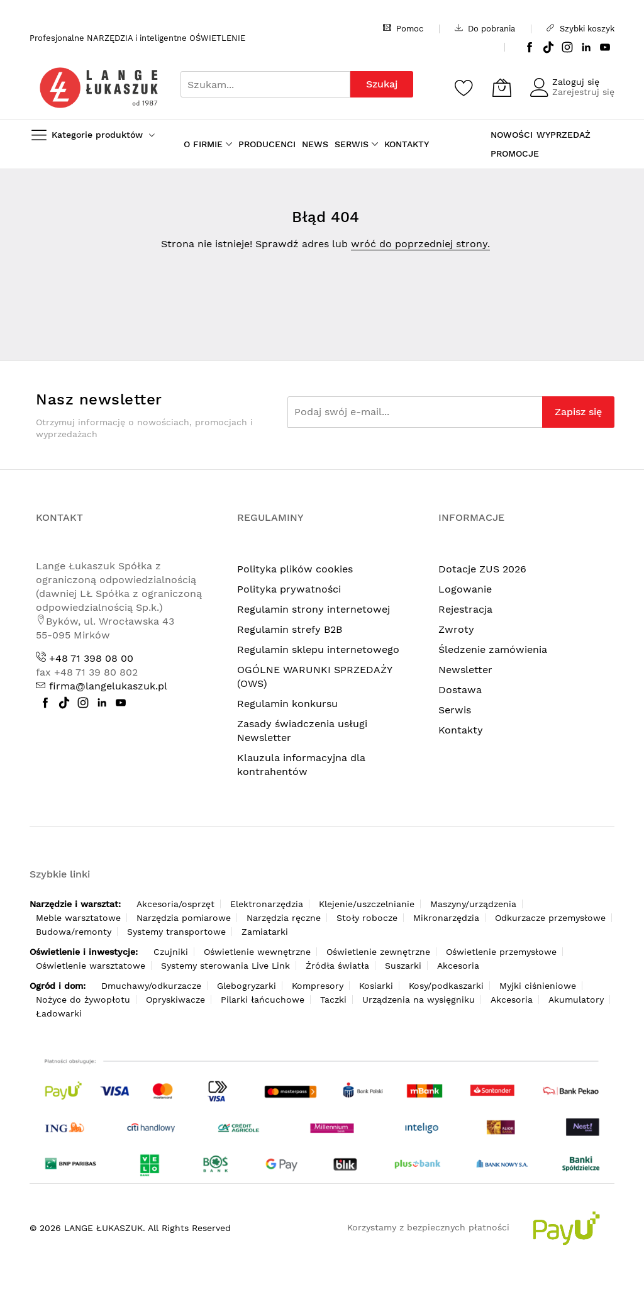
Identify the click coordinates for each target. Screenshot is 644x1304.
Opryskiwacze (175, 1000)
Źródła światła (337, 966)
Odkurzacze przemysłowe (550, 918)
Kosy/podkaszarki (446, 986)
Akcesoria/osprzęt (175, 904)
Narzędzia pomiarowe (183, 918)
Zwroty (456, 629)
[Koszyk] (501, 87)
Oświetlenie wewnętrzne (257, 952)
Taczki (333, 1000)
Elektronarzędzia (266, 904)
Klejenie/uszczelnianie (366, 904)
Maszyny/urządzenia (473, 904)
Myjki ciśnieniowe (537, 986)
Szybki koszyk (580, 28)
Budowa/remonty (73, 932)
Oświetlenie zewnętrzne (378, 952)
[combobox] (265, 84)
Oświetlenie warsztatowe (90, 966)
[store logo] (99, 88)
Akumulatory (576, 1000)
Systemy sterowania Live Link (225, 966)
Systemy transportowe (176, 932)
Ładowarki (59, 1013)
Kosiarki (376, 986)
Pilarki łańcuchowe (262, 1000)
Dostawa (460, 690)
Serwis (454, 710)
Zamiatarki (265, 932)
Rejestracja (465, 609)
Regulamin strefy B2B (289, 629)
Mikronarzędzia (446, 918)
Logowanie (465, 589)
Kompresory (317, 986)
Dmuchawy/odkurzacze (151, 986)
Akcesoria (458, 966)
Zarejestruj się (583, 92)
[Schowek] (464, 87)
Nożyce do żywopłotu (83, 1000)
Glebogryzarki (246, 986)
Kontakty (460, 730)
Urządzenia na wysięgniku (418, 1000)
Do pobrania (485, 28)
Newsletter (465, 670)
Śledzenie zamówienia (492, 649)
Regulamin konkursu (287, 704)
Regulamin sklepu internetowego (318, 649)
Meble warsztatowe (78, 918)
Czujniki (170, 952)
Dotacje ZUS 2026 (482, 569)
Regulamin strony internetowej (313, 609)
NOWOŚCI (512, 135)
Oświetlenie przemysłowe (501, 952)
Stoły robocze (366, 918)
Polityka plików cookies (295, 569)
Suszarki (403, 966)
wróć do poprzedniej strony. (420, 244)
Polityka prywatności (289, 589)
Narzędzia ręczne (284, 918)
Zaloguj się (575, 82)
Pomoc (403, 28)
